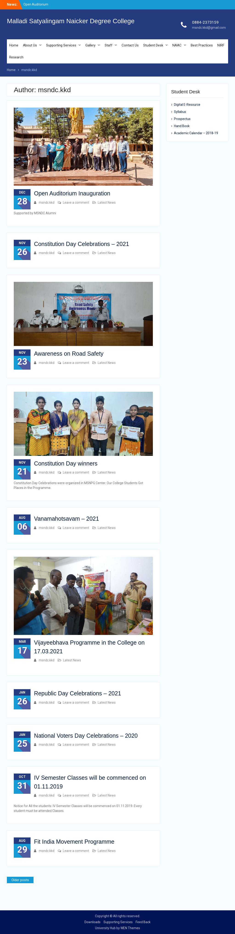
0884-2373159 (205, 22)
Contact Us (130, 45)
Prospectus (182, 119)
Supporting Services (61, 45)
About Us (30, 45)
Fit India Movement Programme (74, 841)
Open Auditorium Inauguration (72, 193)
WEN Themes (130, 928)
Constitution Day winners (66, 463)
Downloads (92, 922)
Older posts (20, 880)
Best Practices (202, 45)
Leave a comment (76, 202)
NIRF (220, 45)
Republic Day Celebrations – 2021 (77, 693)
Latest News (107, 202)
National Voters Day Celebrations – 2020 (86, 735)
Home (13, 45)
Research (16, 57)
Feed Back (143, 922)
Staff (108, 45)
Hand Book (182, 126)
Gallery (90, 45)
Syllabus (180, 112)
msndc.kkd (46, 202)
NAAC (177, 45)
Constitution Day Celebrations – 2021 (81, 244)
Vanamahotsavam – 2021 (66, 518)
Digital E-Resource (187, 104)
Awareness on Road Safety (69, 353)
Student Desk (153, 45)
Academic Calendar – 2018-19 (196, 133)
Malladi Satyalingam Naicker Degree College (70, 21)
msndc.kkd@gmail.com (209, 27)
